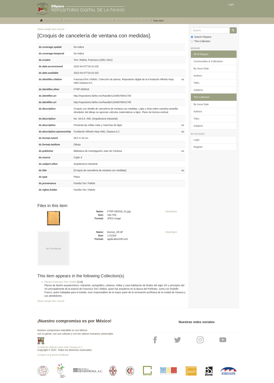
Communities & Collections (208, 61)
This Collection (200, 41)
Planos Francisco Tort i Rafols (133, 20)
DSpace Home (52, 20)
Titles (196, 82)
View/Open (171, 211)
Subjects (198, 90)
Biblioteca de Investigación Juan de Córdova (88, 20)
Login (197, 139)
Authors (198, 75)
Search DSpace (201, 36)
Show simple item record (50, 29)
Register (198, 147)
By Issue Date (201, 68)
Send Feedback (60, 354)
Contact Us (43, 354)
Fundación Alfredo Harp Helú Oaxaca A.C (59, 347)
